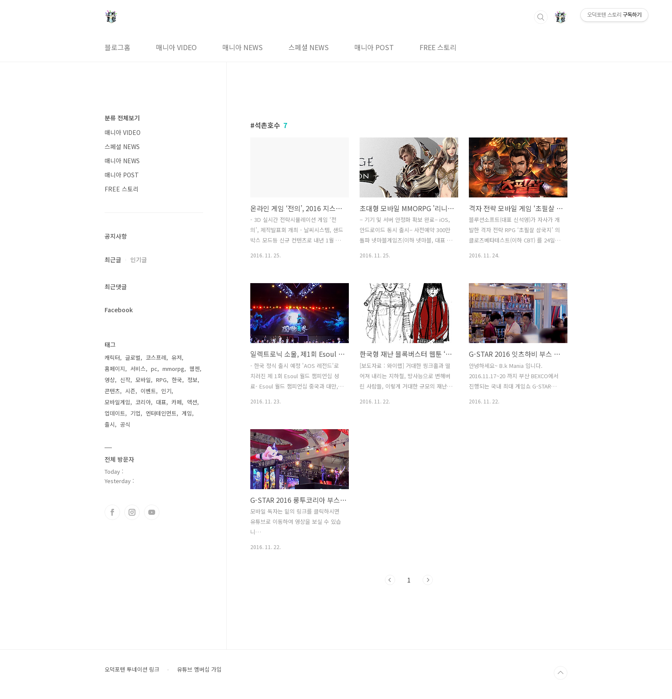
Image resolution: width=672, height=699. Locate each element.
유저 (176, 357)
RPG (161, 380)
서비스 (138, 368)
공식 (125, 424)
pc (154, 368)
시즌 (130, 391)
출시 (110, 424)
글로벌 (133, 357)
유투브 (151, 512)
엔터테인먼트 (161, 413)
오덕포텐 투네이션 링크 (132, 669)
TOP (560, 673)
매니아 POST (374, 47)
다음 (428, 580)
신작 (125, 380)
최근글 (113, 259)
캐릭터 (112, 357)
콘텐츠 (112, 391)
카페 (176, 402)
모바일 (143, 380)
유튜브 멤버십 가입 (199, 669)
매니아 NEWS (242, 47)
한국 (177, 380)
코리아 (143, 402)
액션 (192, 402)
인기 (166, 391)
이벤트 (148, 391)
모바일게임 (117, 402)
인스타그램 (132, 512)
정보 (192, 380)
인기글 (138, 259)
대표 (161, 402)
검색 (540, 17)
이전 (390, 580)
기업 (135, 413)
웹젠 (194, 368)
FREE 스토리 (438, 47)
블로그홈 (117, 47)
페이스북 (112, 512)
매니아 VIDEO (176, 47)
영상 (110, 380)
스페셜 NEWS (308, 47)
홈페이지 (115, 368)
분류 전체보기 (122, 118)
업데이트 (115, 413)
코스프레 (156, 357)
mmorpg (173, 368)
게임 (187, 413)
